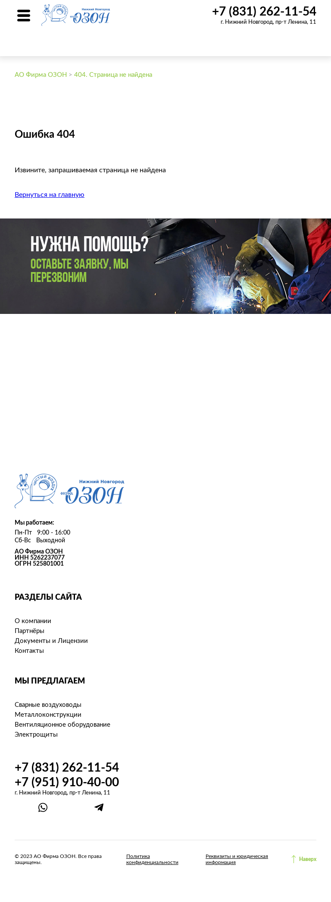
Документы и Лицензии (51, 641)
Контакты (29, 651)
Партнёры (29, 631)
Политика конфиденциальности (152, 859)
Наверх (307, 859)
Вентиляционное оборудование (62, 725)
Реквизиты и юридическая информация (237, 859)
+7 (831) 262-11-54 (264, 12)
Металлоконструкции (48, 715)
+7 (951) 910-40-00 (67, 782)
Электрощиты (36, 734)
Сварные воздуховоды (48, 705)
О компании (33, 621)
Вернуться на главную (49, 194)
